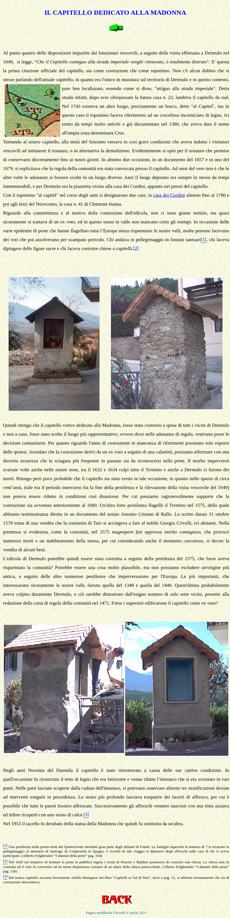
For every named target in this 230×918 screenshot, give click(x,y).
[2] (136, 248)
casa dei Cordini (169, 195)
